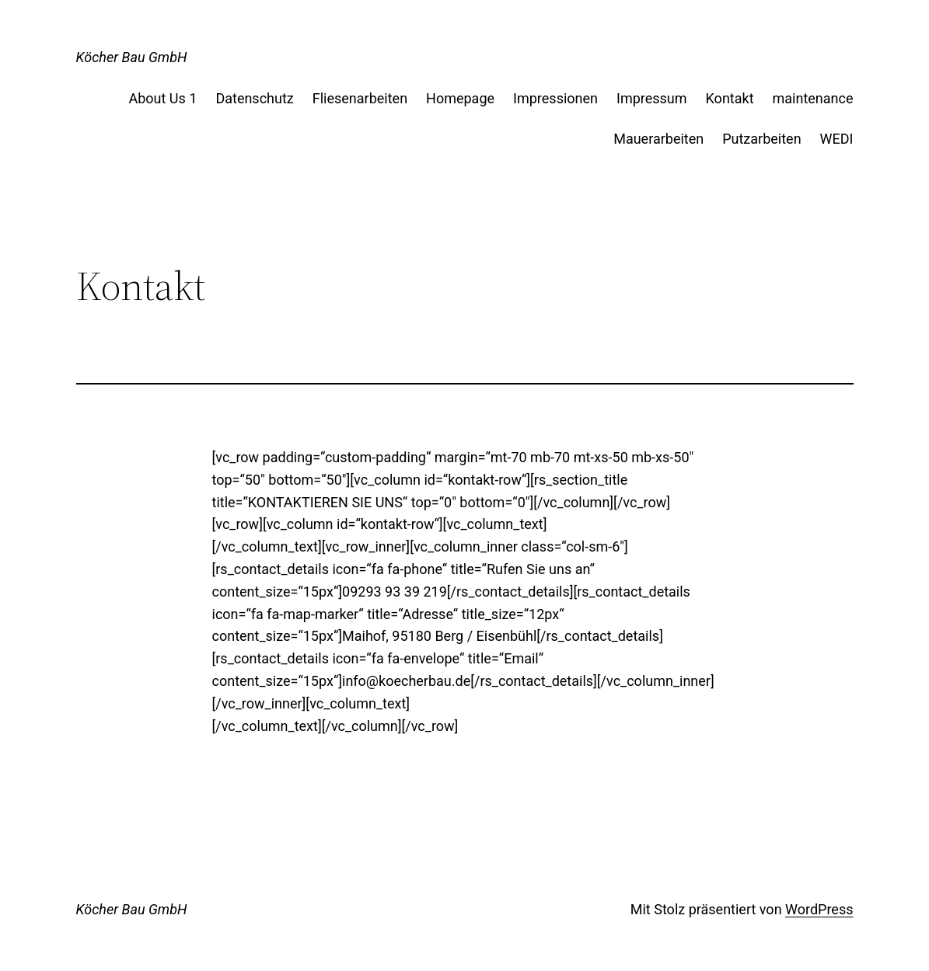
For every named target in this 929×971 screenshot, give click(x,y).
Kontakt (730, 98)
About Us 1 (162, 98)
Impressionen (555, 98)
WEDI (837, 139)
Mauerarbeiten (658, 139)
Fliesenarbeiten (360, 98)
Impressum (651, 98)
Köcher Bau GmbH (131, 57)
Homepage (460, 98)
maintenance (813, 98)
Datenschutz (254, 98)
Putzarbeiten (761, 139)
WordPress (819, 909)
